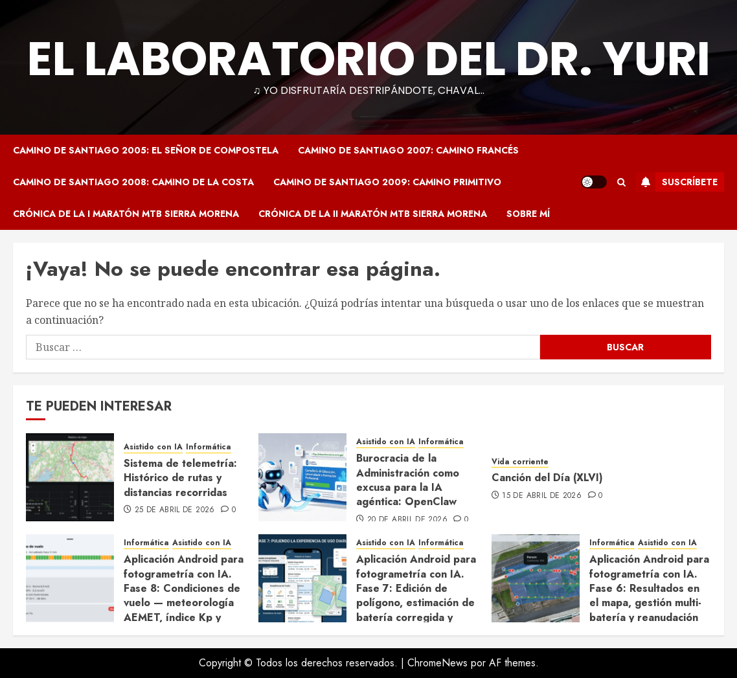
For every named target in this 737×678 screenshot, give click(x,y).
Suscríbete (677, 182)
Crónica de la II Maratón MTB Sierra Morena (372, 213)
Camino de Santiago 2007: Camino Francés (408, 150)
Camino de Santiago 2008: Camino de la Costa (133, 181)
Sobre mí (528, 213)
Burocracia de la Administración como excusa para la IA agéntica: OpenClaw (407, 480)
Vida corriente (520, 462)
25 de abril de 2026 (175, 510)
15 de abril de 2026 (542, 496)
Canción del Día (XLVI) (547, 477)
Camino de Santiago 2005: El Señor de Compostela (145, 150)
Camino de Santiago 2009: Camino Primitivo (387, 181)
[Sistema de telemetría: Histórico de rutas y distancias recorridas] (70, 477)
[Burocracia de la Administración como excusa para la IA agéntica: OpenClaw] (302, 477)
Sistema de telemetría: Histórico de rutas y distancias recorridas (180, 478)
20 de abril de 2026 (407, 520)
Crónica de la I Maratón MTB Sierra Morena (126, 213)
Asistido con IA (153, 447)
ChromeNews (437, 662)
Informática (208, 447)
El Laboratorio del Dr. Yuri (368, 58)
